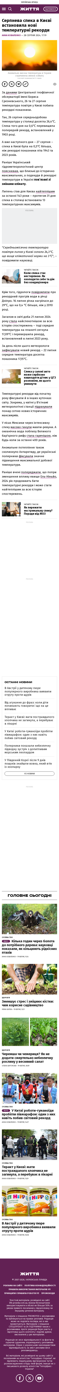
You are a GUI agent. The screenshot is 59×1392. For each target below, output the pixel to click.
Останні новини (18, 682)
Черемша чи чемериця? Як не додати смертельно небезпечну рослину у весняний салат (27, 1058)
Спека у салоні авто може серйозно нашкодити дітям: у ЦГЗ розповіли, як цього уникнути (40, 378)
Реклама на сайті (12, 1285)
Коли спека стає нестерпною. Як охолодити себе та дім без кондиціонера (39, 277)
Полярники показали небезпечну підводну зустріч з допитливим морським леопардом (28, 749)
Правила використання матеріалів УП (30, 1289)
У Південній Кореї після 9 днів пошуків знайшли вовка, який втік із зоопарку (28, 763)
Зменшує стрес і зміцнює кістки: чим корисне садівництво (28, 1003)
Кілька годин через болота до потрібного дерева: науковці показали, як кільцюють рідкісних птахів (29, 947)
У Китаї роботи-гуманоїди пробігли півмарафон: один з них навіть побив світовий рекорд (29, 735)
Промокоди (48, 1293)
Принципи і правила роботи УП (21, 1293)
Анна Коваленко (11, 35)
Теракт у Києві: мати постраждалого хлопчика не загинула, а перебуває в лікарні (29, 720)
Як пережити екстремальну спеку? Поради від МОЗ (38, 510)
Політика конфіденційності (40, 1285)
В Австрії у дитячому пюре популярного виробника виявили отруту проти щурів (28, 691)
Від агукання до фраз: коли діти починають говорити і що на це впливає (26, 706)
